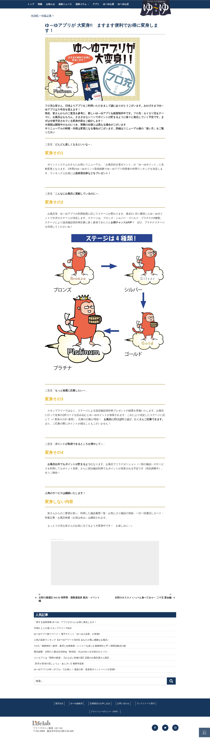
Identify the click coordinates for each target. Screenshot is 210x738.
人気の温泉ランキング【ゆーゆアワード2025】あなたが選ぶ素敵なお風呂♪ (71, 640)
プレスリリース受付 (145, 703)
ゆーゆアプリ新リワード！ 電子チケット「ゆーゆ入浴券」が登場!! (67, 634)
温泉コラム (83, 4)
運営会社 (59, 703)
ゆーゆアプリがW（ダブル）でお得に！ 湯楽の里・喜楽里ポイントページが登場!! (74, 669)
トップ (31, 4)
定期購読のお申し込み (100, 703)
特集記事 (46, 15)
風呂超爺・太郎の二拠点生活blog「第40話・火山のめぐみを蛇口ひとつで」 (71, 651)
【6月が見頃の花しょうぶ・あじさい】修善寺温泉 (59, 663)
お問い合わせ (123, 703)
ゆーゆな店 (123, 4)
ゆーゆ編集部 (76, 703)
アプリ (96, 4)
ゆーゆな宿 (108, 4)
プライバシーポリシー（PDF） (105, 711)
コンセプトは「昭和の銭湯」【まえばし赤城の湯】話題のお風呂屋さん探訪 (71, 657)
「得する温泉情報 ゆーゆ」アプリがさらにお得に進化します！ (65, 622)
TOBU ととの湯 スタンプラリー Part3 (52, 628)
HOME (35, 15)
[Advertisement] (105, 563)
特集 (40, 4)
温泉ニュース (65, 4)
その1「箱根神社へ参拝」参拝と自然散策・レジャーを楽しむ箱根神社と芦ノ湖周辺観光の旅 (80, 646)
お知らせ (50, 4)
